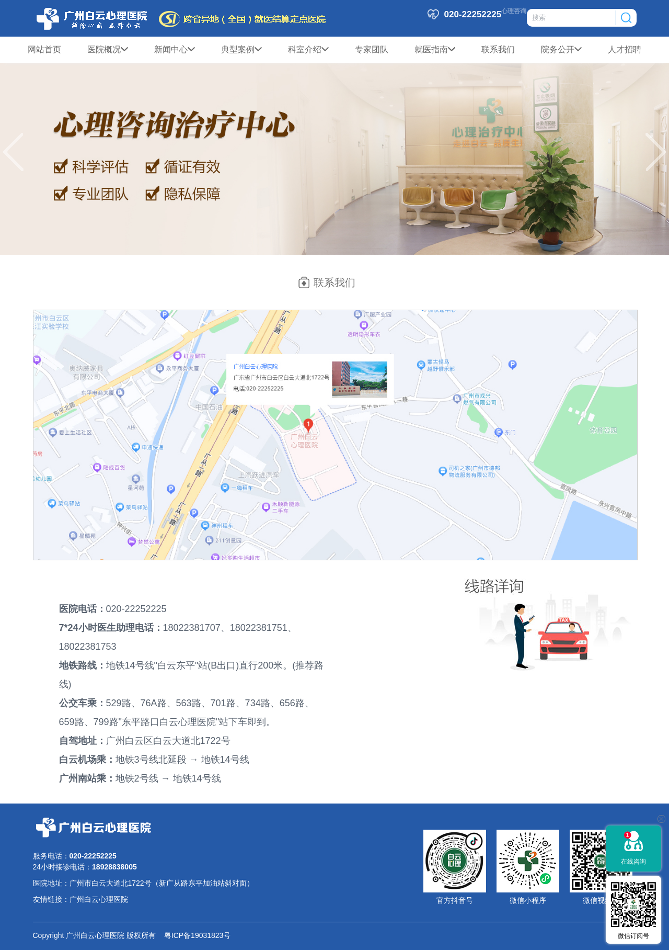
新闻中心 (174, 50)
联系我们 (498, 49)
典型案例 (241, 50)
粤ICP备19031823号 (193, 935)
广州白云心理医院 (99, 899)
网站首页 (44, 49)
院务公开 (561, 50)
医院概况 (107, 50)
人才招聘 (624, 49)
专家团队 (371, 49)
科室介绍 (308, 50)
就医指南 (434, 50)
